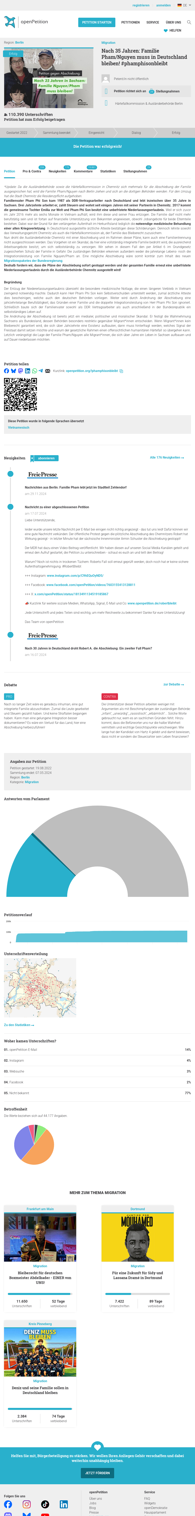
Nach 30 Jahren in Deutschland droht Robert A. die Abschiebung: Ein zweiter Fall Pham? (88, 648)
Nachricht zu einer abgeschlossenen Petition (57, 507)
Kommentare (83, 169)
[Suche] (189, 22)
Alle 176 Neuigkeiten (165, 457)
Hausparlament (155, 1512)
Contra (110, 697)
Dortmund (138, 1209)
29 (151, 91)
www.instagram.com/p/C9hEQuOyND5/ (75, 576)
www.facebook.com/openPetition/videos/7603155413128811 (90, 585)
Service (152, 22)
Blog (92, 1508)
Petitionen (130, 22)
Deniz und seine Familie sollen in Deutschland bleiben (40, 1390)
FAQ (147, 1499)
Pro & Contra (32, 169)
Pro (9, 697)
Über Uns (173, 22)
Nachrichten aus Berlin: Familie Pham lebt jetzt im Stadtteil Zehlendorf (76, 487)
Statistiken (108, 171)
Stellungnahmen (168, 91)
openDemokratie (155, 1508)
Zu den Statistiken (17, 1025)
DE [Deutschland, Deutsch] (182, 5)
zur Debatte (172, 684)
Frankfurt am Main (40, 1209)
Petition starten (96, 22)
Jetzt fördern (97, 1473)
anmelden (163, 5)
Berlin (19, 42)
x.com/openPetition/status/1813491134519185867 (71, 594)
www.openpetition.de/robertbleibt (152, 603)
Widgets (150, 1503)
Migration (108, 43)
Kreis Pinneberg (40, 1324)
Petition (9, 171)
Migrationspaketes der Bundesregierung (33, 261)
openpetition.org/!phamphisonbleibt (94, 371)
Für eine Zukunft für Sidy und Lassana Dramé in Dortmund (137, 1275)
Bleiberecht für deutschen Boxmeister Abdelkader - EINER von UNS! (40, 1277)
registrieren (141, 5)
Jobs (92, 1503)
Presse (94, 1512)
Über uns (95, 1499)
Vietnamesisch (18, 427)
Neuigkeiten (57, 169)
